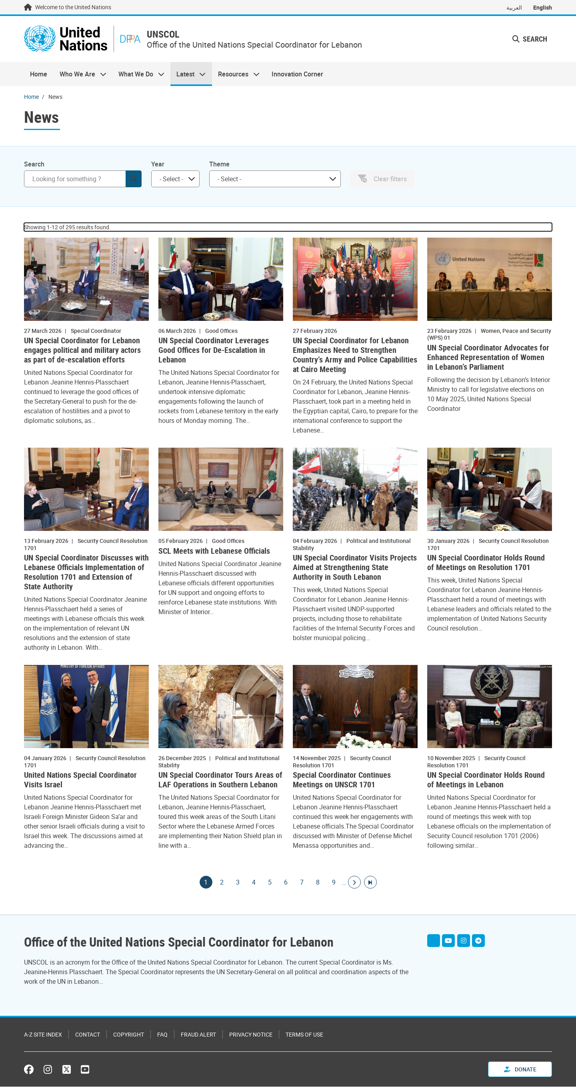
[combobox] (175, 179)
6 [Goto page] (286, 883)
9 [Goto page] (334, 883)
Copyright (128, 1035)
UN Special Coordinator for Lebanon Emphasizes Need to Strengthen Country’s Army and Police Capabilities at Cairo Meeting (355, 355)
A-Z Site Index (43, 1035)
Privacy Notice (250, 1035)
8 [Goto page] (318, 883)
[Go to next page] (354, 883)
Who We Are (79, 74)
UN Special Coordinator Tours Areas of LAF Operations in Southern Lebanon (220, 780)
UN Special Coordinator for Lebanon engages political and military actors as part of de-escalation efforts (82, 350)
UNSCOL (166, 34)
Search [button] (529, 39)
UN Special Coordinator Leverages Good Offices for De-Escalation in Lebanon (213, 350)
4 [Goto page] (254, 883)
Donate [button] (520, 1069)
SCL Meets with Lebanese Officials (214, 551)
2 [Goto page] (222, 883)
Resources (236, 74)
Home (38, 74)
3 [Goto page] (238, 883)
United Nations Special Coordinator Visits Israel (80, 780)
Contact (87, 1035)
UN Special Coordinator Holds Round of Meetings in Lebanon (486, 780)
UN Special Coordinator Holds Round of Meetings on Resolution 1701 (486, 563)
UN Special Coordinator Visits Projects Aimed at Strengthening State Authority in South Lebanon (355, 568)
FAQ (162, 1035)
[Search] (83, 179)
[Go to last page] (370, 883)
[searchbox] (172, 179)
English (542, 7)
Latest (188, 74)
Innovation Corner (297, 74)
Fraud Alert (198, 1035)
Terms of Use (304, 1035)
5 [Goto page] (270, 883)
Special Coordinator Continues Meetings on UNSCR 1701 (342, 780)
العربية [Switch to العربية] (514, 7)
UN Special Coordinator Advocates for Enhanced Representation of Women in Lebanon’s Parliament (488, 357)
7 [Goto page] (302, 883)
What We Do (138, 74)
